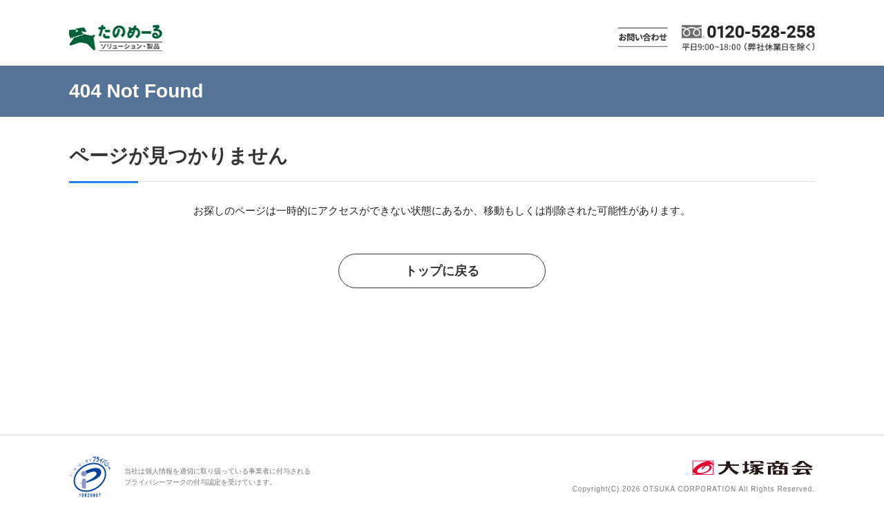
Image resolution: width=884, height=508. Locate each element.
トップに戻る (442, 271)
